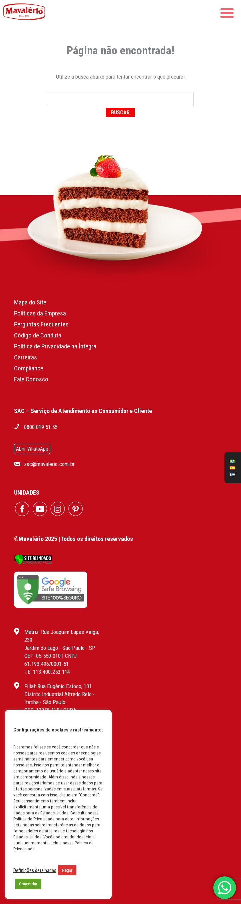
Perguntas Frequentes (41, 324)
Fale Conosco (31, 379)
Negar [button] (67, 870)
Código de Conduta (37, 335)
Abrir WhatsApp (32, 449)
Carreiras (25, 357)
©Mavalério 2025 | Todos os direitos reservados (73, 538)
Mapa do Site (30, 302)
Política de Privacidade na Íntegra (55, 346)
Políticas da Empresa (40, 313)
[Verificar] (33, 563)
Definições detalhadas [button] (34, 870)
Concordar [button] (28, 883)
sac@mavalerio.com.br (49, 464)
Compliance (28, 368)
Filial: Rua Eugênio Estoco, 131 (58, 686)
